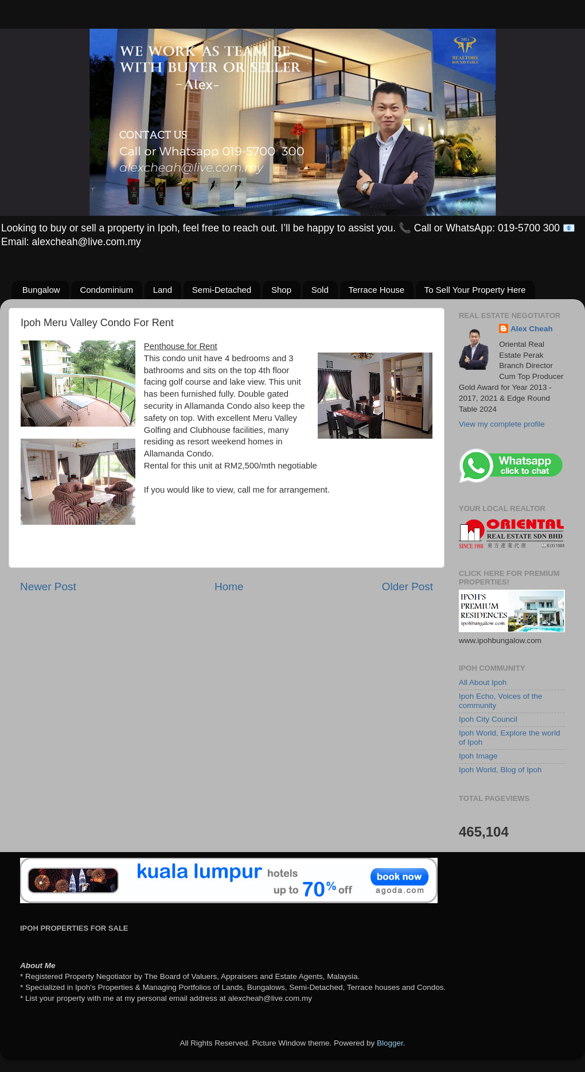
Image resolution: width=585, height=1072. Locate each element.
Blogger (390, 1043)
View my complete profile (502, 424)
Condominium (106, 290)
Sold (320, 290)
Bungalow (41, 290)
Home (228, 586)
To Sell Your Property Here (475, 290)
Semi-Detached (221, 290)
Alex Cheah (531, 328)
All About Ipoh (482, 682)
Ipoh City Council (488, 719)
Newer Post (48, 586)
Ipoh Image (478, 756)
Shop (281, 290)
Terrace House (377, 290)
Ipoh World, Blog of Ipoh (500, 769)
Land (162, 290)
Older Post (407, 586)
